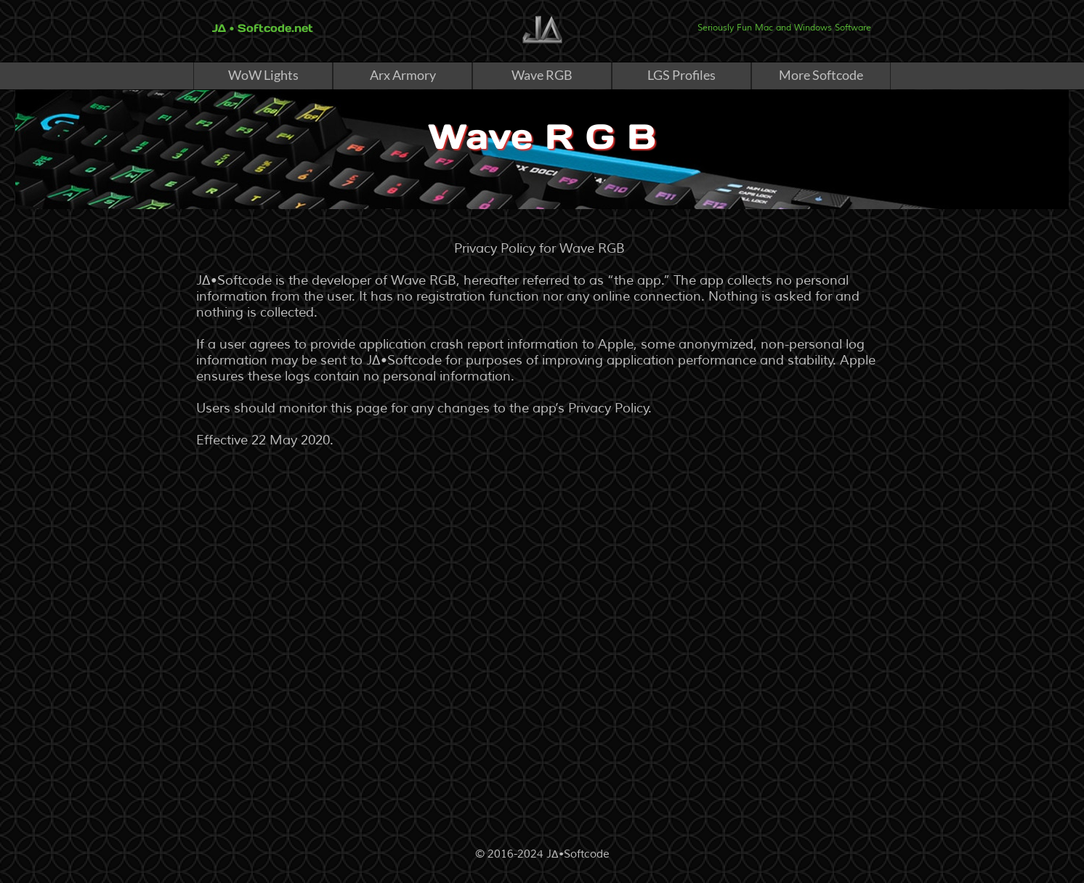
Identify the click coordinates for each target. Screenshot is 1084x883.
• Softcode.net (269, 28)
